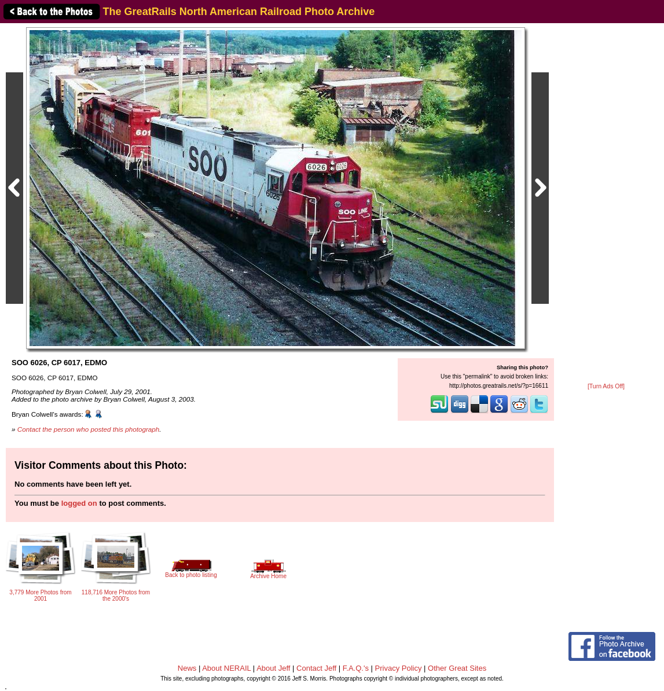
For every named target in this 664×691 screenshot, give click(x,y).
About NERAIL (226, 668)
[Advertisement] (606, 203)
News (187, 668)
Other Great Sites (457, 668)
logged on (79, 503)
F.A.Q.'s (356, 668)
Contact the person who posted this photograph (88, 429)
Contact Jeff (316, 668)
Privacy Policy (398, 668)
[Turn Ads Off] (606, 386)
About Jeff (273, 668)
